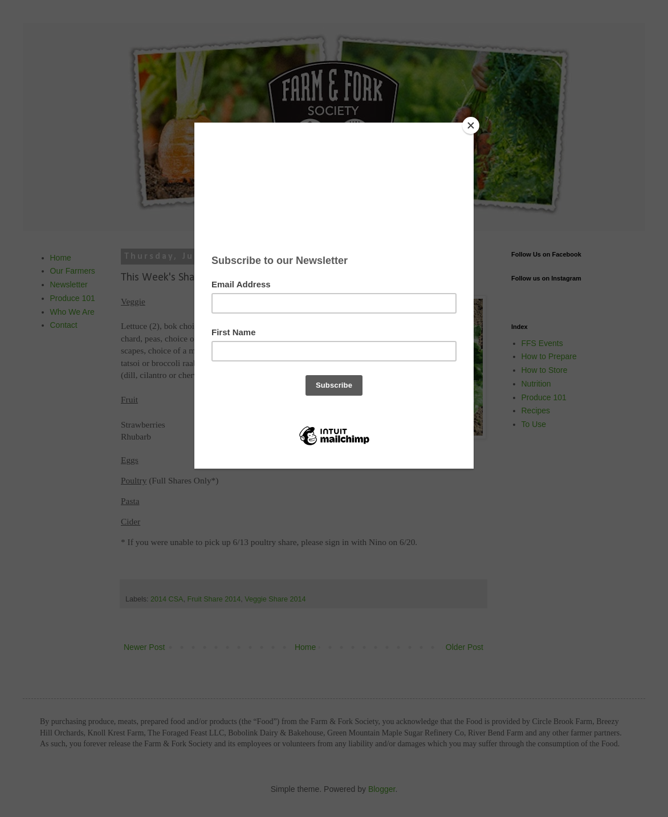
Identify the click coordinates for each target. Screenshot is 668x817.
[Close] (470, 125)
